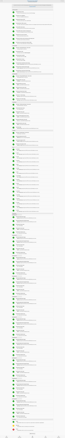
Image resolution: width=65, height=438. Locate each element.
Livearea (45, 437)
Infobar (32, 437)
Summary (6, 437)
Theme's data (19, 437)
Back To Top (32, 433)
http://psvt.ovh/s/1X (32, 6)
